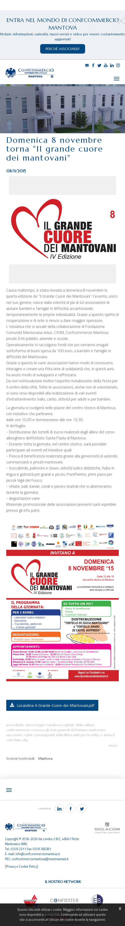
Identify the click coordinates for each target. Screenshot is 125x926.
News (113, 740)
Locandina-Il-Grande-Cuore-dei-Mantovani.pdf (56, 700)
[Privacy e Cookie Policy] (21, 860)
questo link (51, 914)
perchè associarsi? (63, 49)
